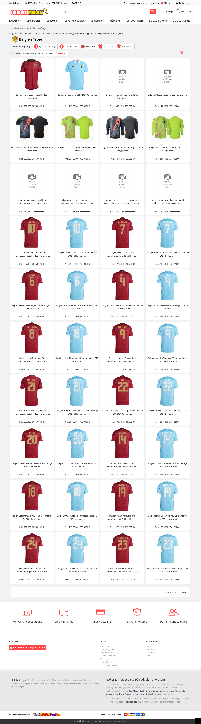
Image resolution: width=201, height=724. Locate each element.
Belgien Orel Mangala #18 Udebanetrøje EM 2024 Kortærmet (77, 517)
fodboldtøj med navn (36, 680)
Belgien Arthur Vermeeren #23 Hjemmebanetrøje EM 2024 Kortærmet (122, 570)
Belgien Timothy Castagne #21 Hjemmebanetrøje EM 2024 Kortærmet (32, 412)
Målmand (90, 46)
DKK (166, 3)
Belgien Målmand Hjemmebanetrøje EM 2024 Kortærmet (32, 149)
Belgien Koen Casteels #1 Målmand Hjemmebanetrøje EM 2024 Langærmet (122, 202)
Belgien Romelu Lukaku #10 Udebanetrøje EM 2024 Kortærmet (77, 254)
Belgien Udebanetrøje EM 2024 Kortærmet (77, 94)
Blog (148, 655)
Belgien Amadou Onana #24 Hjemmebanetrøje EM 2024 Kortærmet (32, 570)
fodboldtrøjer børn (25, 683)
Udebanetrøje (71, 46)
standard (61, 53)
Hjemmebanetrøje (47, 46)
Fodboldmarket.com (21, 28)
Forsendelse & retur (108, 655)
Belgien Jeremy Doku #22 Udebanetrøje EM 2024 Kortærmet (167, 412)
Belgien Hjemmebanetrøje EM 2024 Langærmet (122, 96)
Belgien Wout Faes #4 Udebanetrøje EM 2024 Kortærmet (168, 307)
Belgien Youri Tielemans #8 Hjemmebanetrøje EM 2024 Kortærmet (32, 360)
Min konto (182, 3)
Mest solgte (29, 53)
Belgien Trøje (39, 28)
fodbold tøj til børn (85, 683)
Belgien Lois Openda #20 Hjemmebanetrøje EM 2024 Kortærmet (32, 465)
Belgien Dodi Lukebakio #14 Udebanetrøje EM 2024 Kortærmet (167, 465)
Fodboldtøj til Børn (132, 701)
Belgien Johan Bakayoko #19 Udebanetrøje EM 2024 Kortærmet (167, 517)
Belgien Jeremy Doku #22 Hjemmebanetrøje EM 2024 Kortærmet (122, 412)
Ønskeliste (150, 649)
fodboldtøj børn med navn (59, 680)
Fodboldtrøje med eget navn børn (112, 721)
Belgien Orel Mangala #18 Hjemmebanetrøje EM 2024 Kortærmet (31, 517)
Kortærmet (108, 46)
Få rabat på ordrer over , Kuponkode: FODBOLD (53, 3)
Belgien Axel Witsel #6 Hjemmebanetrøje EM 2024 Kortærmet (31, 307)
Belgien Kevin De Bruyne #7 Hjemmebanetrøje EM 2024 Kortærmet (122, 254)
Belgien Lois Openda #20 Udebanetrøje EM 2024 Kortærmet (77, 465)
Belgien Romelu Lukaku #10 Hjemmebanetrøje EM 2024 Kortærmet (32, 254)
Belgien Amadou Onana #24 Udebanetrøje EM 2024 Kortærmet (77, 570)
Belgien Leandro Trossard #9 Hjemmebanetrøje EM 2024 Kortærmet (122, 360)
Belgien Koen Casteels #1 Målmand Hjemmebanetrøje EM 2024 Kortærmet (32, 202)
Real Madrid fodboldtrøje (140, 690)
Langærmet (127, 46)
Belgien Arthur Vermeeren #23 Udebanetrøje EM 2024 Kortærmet (167, 570)
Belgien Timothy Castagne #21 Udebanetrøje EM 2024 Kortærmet (77, 412)
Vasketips (104, 659)
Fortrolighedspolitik (108, 662)
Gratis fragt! (14, 3)
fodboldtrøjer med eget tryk (64, 683)
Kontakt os (105, 646)
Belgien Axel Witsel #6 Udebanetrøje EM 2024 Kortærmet (77, 307)
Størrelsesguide (107, 649)
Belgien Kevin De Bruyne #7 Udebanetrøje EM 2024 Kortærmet (168, 254)
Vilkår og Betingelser (109, 665)
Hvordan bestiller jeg (109, 652)
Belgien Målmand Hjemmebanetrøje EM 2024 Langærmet (122, 149)
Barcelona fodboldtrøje (163, 690)
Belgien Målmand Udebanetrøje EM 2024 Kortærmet (77, 149)
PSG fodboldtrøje (153, 693)
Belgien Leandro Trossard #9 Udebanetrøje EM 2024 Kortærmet (168, 360)
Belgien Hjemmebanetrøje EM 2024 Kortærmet (32, 96)
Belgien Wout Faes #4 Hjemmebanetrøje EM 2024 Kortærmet (122, 307)
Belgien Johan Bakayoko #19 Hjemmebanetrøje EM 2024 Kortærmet (122, 517)
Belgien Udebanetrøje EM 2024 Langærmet (167, 94)
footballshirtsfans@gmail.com (138, 3)
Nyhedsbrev (151, 652)
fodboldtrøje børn (42, 683)
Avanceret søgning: (20, 46)
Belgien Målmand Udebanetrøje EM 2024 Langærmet (168, 149)
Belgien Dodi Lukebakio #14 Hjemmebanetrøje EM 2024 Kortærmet (122, 465)
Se (40, 53)
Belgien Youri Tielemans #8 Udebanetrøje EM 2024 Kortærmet (77, 360)
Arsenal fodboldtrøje (134, 693)
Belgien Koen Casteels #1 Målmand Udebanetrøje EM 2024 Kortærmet (77, 202)
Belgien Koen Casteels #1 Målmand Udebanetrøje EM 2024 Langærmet (168, 202)
